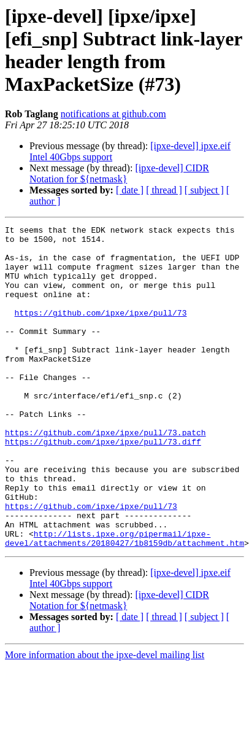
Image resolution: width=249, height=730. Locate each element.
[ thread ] (164, 190)
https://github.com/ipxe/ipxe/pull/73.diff (103, 485)
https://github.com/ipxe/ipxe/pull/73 (101, 330)
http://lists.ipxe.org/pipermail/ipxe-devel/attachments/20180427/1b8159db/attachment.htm (124, 591)
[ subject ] (204, 190)
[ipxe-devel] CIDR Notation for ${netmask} (119, 173)
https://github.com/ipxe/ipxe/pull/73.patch (105, 474)
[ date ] (130, 190)
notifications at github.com (113, 114)
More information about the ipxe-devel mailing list (104, 708)
